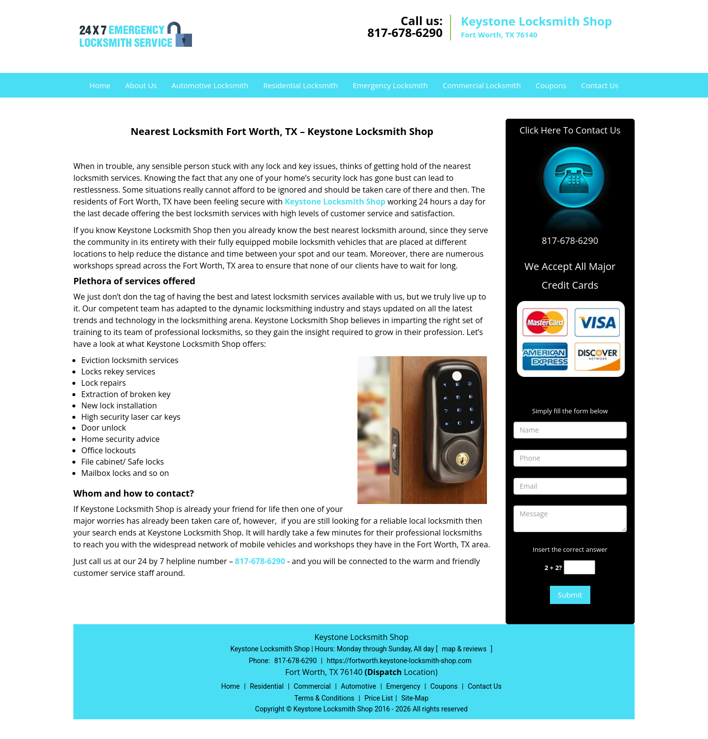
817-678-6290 (405, 32)
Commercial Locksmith (482, 85)
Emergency (403, 686)
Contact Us (599, 85)
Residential (267, 686)
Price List (378, 698)
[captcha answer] (579, 567)
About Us (141, 85)
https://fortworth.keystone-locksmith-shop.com (399, 661)
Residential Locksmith (300, 85)
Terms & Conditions (324, 698)
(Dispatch (384, 672)
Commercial (312, 686)
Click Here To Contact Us (569, 130)
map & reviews (465, 649)
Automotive (358, 686)
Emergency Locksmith (390, 85)
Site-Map (414, 698)
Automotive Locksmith (209, 85)
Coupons (551, 85)
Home (100, 85)
